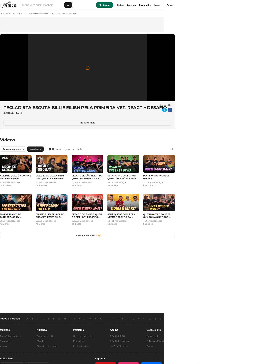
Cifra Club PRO (117, 336)
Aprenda (131, 5)
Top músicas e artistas (10, 336)
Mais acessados (75, 149)
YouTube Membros (119, 346)
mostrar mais (87, 122)
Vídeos (7, 140)
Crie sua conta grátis (83, 336)
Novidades (5, 341)
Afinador (41, 341)
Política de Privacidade (157, 341)
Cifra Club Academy (119, 341)
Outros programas (11, 149)
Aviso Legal (152, 336)
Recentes (56, 149)
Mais (157, 5)
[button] (53, 13)
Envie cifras (78, 341)
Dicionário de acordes (47, 346)
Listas (120, 5)
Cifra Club (8, 5)
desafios (34, 149)
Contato (150, 346)
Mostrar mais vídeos (86, 235)
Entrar (170, 5)
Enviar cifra (145, 5)
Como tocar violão (45, 336)
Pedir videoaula (80, 346)
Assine (106, 5)
